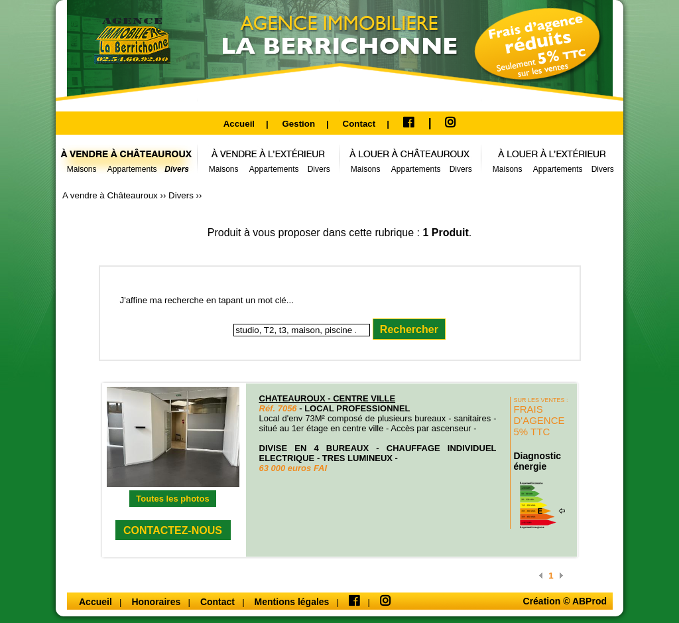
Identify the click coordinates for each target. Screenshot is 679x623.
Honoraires (157, 601)
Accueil (239, 124)
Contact (359, 124)
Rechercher (409, 329)
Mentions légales (293, 601)
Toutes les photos (172, 499)
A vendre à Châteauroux (111, 195)
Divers (182, 195)
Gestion (298, 124)
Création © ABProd (565, 601)
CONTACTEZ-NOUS (172, 530)
